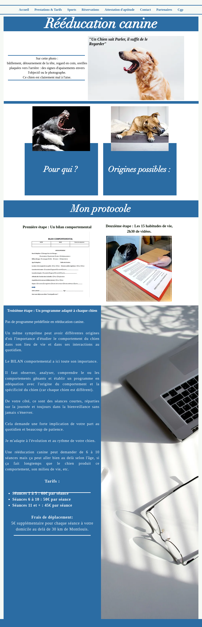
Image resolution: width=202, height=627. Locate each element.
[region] (60, 149)
